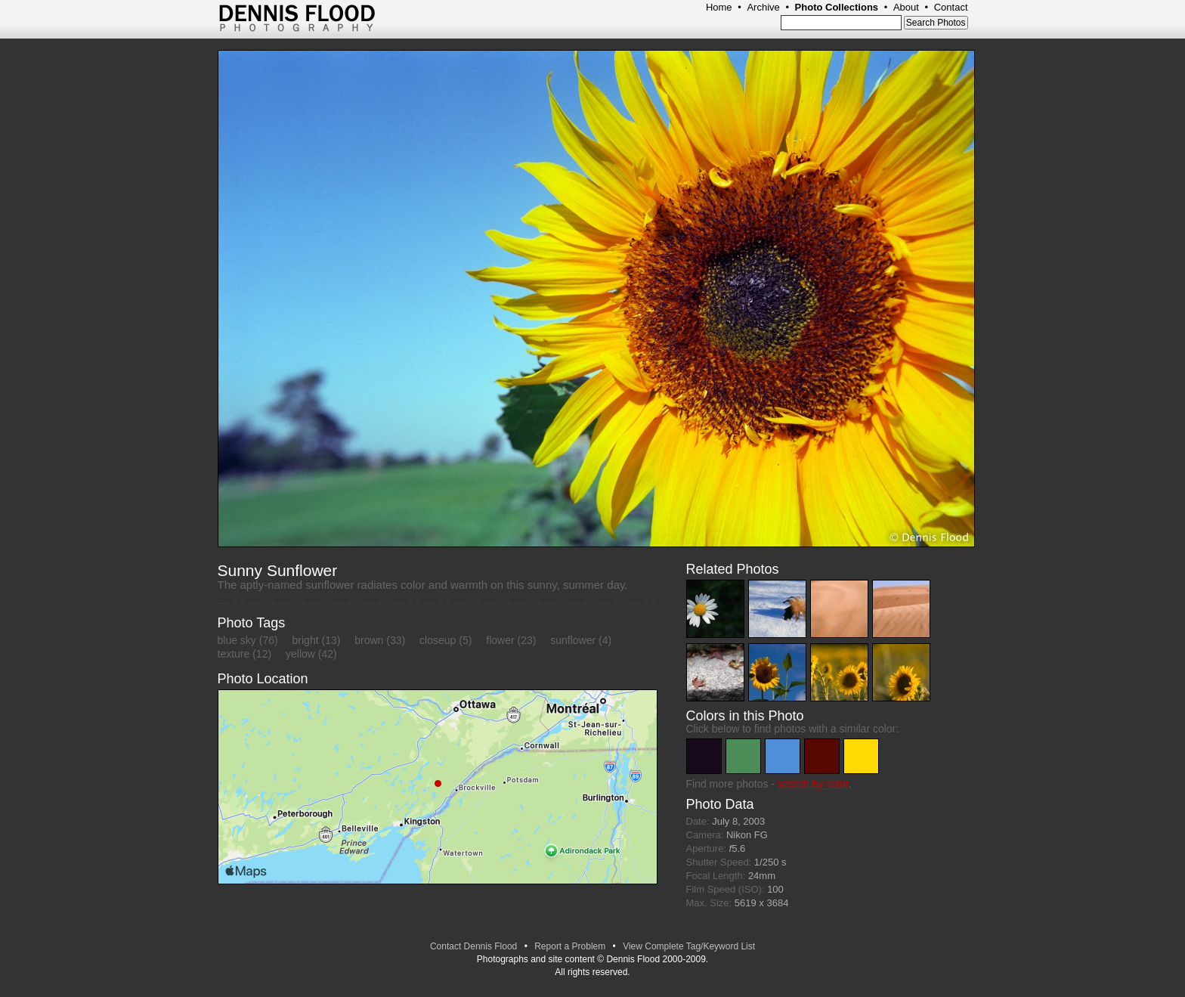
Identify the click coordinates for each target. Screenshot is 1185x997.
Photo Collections (837, 7)
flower (500, 640)
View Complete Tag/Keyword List (689, 946)
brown (368, 640)
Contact (951, 7)
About (906, 7)
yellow (300, 654)
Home (719, 7)
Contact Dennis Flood (473, 946)
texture (234, 654)
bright (305, 640)
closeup (437, 640)
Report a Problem (569, 946)
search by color (813, 784)
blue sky (237, 640)
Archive (763, 7)
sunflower (573, 640)
